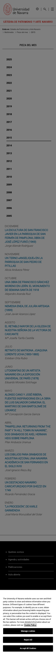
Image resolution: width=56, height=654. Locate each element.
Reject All (28, 640)
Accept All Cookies (28, 648)
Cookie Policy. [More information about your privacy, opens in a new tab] (30, 625)
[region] (28, 622)
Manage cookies (28, 631)
